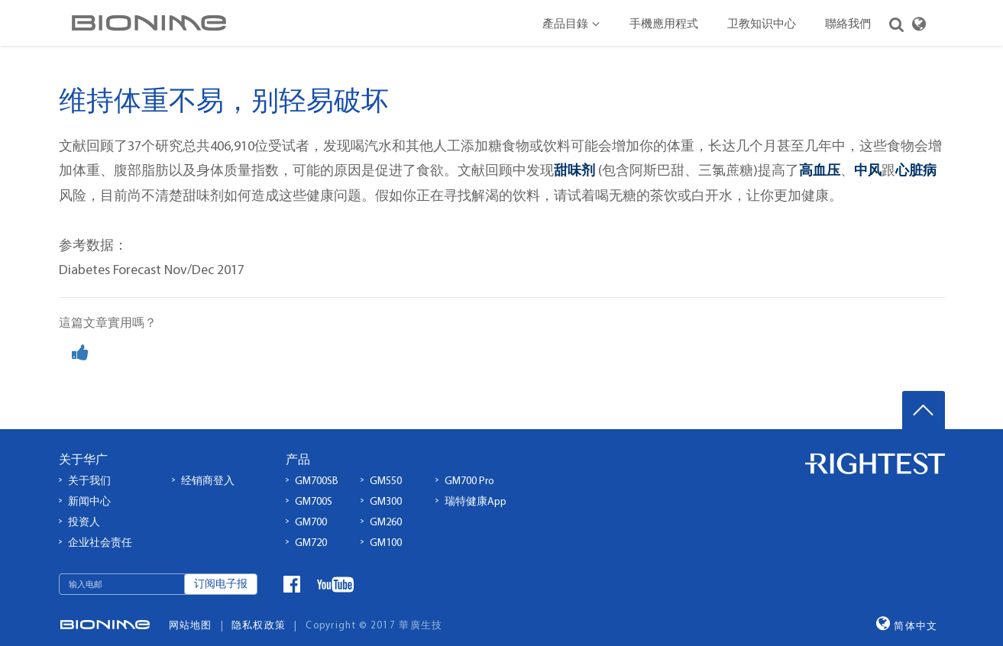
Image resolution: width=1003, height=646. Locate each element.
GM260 (386, 507)
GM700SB (316, 467)
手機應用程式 (663, 25)
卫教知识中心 (761, 25)
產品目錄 (571, 25)
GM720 (311, 528)
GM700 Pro (469, 467)
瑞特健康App (475, 487)
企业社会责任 (100, 528)
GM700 (311, 507)
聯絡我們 (848, 25)
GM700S (313, 487)
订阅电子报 (221, 570)
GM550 (386, 467)
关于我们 (89, 467)
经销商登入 (208, 467)
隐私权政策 (258, 610)
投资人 (84, 507)
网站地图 (190, 610)
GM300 (386, 487)
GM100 (386, 528)
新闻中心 (89, 487)
